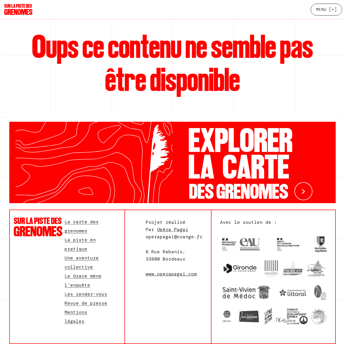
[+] (326, 9)
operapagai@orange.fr (174, 237)
